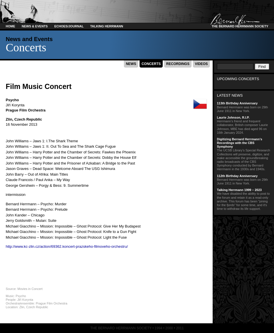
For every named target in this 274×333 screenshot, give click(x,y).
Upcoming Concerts (238, 79)
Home (10, 26)
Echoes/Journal (69, 26)
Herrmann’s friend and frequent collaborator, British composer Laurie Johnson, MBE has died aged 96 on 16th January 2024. (244, 125)
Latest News (230, 95)
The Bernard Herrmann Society (239, 26)
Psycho (12, 100)
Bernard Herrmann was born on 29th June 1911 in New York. (244, 106)
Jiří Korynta (15, 105)
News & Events (35, 26)
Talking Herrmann (106, 26)
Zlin (9, 119)
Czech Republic (28, 119)
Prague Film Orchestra (25, 110)
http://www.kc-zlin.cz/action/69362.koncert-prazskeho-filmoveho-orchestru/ (67, 246)
